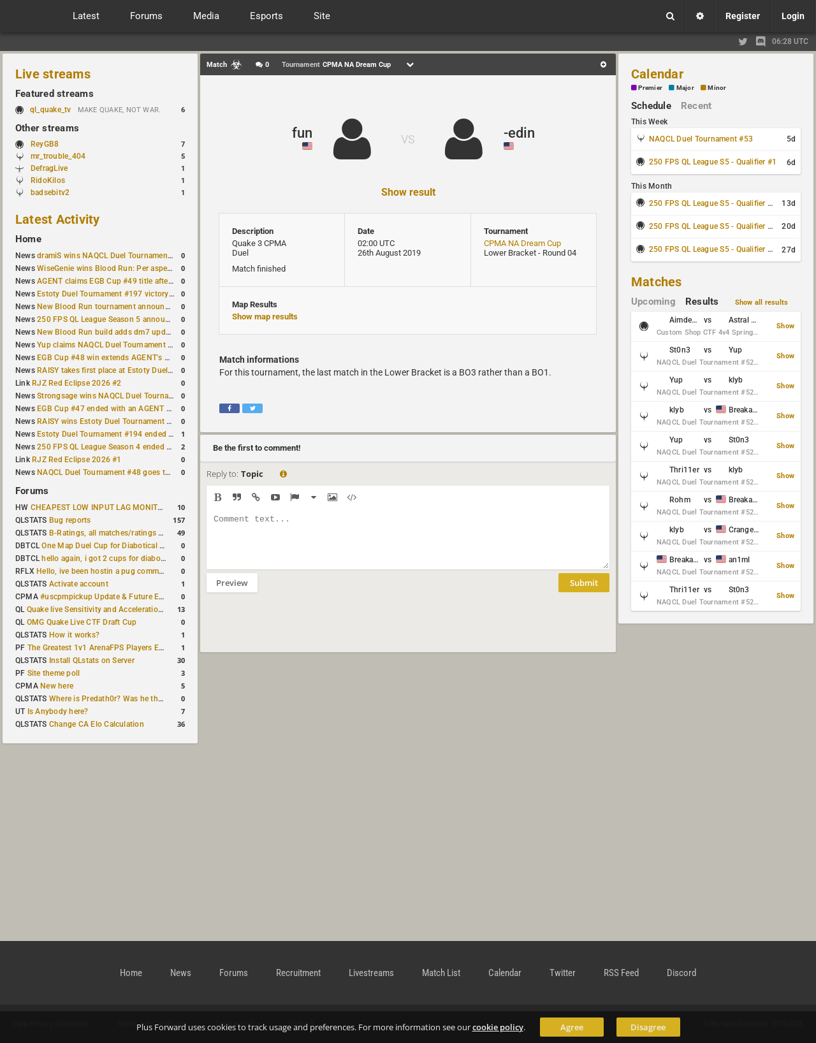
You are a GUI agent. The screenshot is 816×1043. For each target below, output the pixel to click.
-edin (519, 133)
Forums (31, 491)
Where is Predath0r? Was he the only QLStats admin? (143, 698)
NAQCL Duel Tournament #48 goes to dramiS (116, 472)
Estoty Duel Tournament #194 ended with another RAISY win (144, 434)
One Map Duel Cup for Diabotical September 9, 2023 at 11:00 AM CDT (165, 545)
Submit (584, 592)
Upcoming (653, 301)
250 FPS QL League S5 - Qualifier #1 (712, 161)
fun (302, 133)
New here (56, 686)
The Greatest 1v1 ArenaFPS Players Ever (98, 647)
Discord (681, 973)
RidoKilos (48, 180)
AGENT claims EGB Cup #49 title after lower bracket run (135, 281)
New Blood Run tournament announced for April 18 (128, 306)
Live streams (53, 74)
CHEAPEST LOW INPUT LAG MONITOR (99, 507)
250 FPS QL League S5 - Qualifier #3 (712, 226)
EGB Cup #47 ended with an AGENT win (107, 408)
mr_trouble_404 (58, 156)
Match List (441, 973)
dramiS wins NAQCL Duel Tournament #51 (111, 255)
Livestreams (371, 973)
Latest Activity (57, 219)
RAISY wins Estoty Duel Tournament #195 (111, 421)
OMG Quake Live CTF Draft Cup (82, 622)
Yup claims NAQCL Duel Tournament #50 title (117, 344)
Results (702, 301)
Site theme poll (53, 673)
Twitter (563, 973)
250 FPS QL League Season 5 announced (109, 319)
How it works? (74, 635)
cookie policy (497, 1027)
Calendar (657, 74)
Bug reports (70, 520)
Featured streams (54, 93)
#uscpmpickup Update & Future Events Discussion (129, 596)
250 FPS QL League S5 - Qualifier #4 (712, 249)
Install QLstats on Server (92, 660)
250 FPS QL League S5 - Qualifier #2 (712, 203)
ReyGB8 (45, 144)
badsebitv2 (50, 192)
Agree (571, 1027)
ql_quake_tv (50, 109)
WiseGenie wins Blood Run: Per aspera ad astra (120, 268)
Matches (656, 281)
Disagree (648, 1027)
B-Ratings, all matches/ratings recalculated (125, 533)
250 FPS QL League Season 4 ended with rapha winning (135, 446)
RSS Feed (621, 973)
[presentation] (303, 630)
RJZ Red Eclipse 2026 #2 (77, 383)
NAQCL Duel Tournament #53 (701, 139)
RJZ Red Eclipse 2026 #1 (77, 459)
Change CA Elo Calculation (96, 724)
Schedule (651, 106)
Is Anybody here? (58, 711)
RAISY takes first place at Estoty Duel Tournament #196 (135, 370)
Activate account (78, 584)
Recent (696, 106)
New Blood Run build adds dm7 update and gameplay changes (148, 332)
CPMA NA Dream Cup (522, 243)
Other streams (47, 128)
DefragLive (49, 168)
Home (28, 239)
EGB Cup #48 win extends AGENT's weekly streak (124, 357)
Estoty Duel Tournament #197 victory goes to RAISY (129, 293)
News (180, 973)
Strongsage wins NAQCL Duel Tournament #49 (119, 395)
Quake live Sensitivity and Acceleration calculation (115, 609)
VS (408, 139)
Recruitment (298, 973)
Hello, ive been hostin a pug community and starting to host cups (152, 571)
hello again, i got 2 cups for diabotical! (109, 558)
